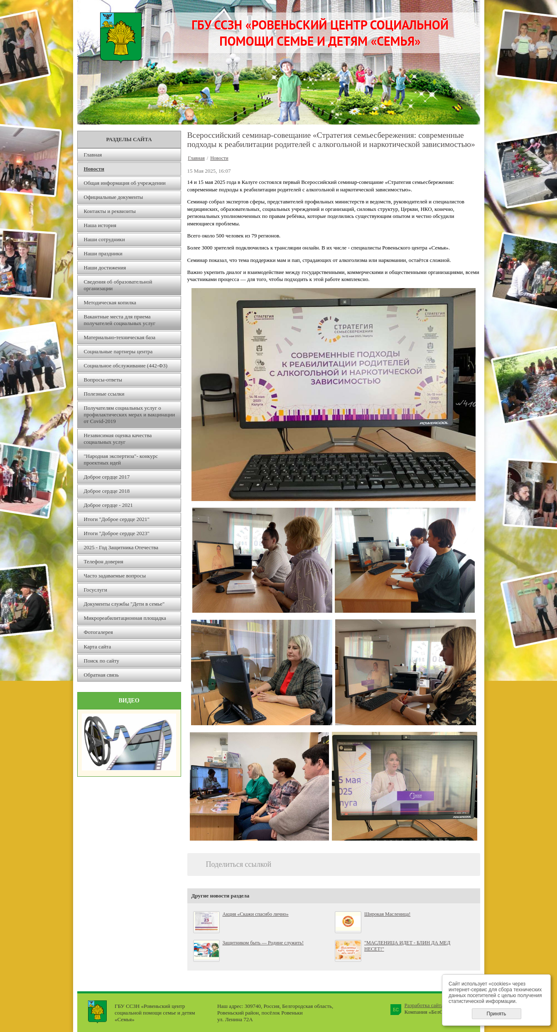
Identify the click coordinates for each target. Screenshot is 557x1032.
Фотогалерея (98, 632)
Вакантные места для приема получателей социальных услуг (120, 319)
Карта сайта (97, 646)
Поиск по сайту (102, 661)
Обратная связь (101, 675)
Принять (496, 1014)
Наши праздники (103, 253)
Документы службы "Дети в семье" (124, 604)
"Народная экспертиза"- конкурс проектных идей (121, 459)
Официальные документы (113, 197)
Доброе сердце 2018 (107, 491)
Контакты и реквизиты (110, 211)
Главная (93, 155)
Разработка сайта (424, 1005)
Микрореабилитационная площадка (125, 618)
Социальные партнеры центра (118, 351)
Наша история (100, 225)
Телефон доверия (103, 561)
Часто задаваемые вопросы (115, 575)
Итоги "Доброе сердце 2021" (117, 519)
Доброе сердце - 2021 (108, 505)
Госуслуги (95, 590)
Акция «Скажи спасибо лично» (256, 914)
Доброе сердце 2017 (107, 477)
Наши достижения (105, 267)
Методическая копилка (110, 302)
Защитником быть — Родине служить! (263, 943)
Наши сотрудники (104, 239)
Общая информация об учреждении (125, 183)
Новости (94, 169)
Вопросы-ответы (103, 380)
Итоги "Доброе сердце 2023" (117, 533)
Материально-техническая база (120, 337)
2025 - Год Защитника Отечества (121, 547)
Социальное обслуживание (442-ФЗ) (126, 365)
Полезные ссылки (104, 394)
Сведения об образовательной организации (118, 285)
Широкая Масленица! (387, 914)
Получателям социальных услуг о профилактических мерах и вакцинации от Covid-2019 (129, 414)
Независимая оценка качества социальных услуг (118, 438)
